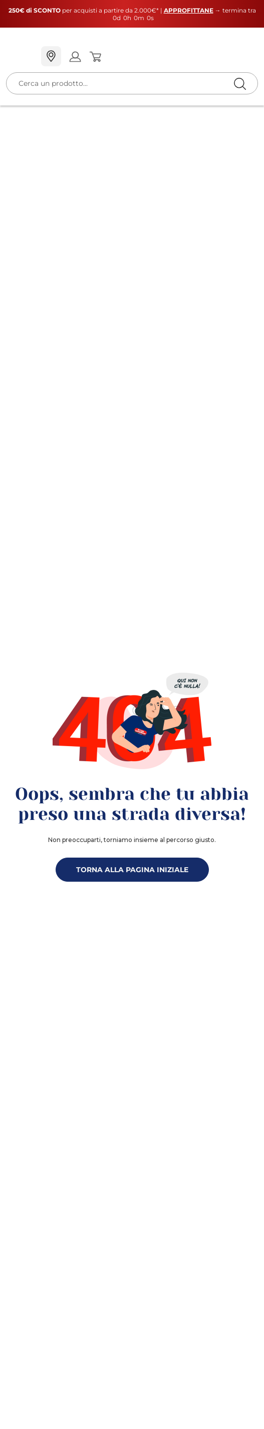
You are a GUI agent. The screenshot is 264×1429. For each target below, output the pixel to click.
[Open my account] (75, 56)
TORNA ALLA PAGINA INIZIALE (132, 869)
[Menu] (20, 56)
